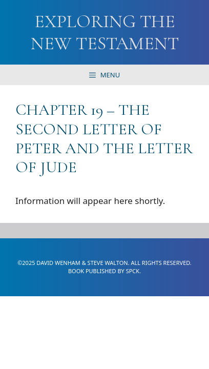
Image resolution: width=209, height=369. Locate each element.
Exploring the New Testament (105, 32)
